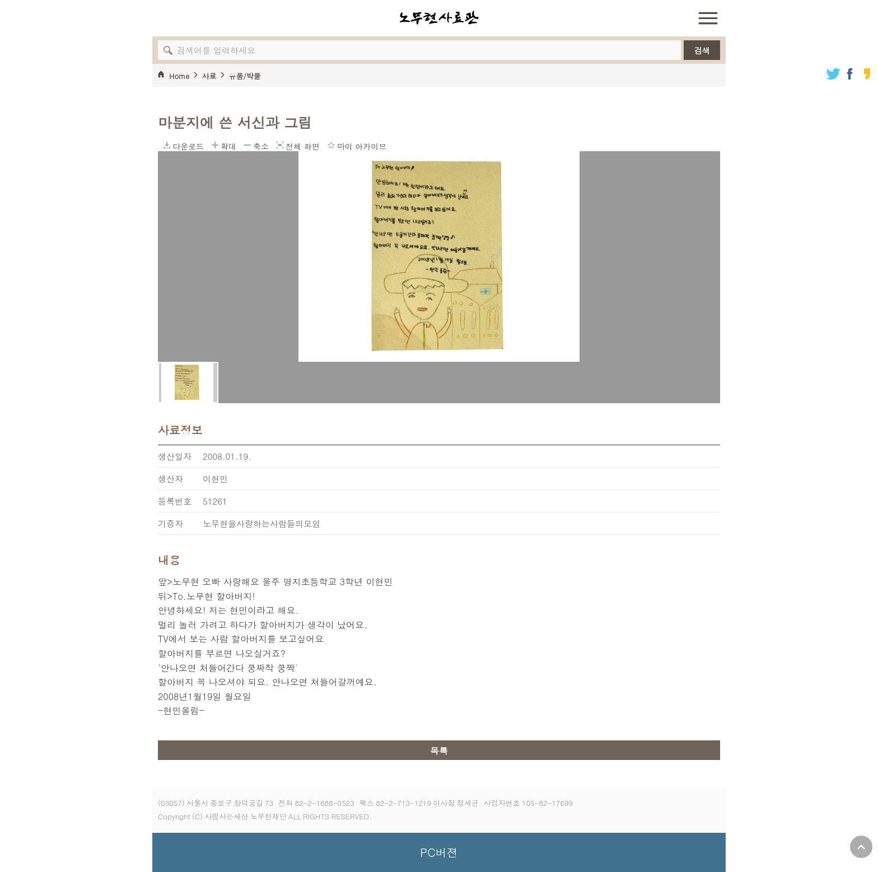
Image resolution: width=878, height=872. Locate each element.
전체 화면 (280, 145)
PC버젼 (438, 852)
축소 (247, 145)
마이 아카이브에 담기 (331, 145)
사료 (209, 76)
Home (179, 76)
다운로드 (167, 145)
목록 (439, 750)
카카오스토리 (866, 74)
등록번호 (175, 501)
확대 (215, 145)
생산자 (170, 478)
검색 (702, 50)
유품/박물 (244, 76)
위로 (861, 847)
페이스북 (850, 74)
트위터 (833, 74)
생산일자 (175, 456)
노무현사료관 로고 (439, 18)
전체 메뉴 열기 (708, 18)
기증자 (170, 523)
